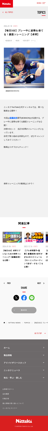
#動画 (17, 40)
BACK (24, 310)
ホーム (7, 348)
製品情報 (8, 355)
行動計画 (6, 398)
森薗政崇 (13, 118)
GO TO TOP (38, 333)
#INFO (15, 26)
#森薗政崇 (8, 40)
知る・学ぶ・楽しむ (13, 378)
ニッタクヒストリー (10, 408)
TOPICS (27, 323)
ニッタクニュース (12, 370)
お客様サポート (8, 389)
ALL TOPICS (9, 12)
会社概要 (6, 394)
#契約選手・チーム (29, 40)
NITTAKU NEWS (14, 323)
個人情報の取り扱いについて (13, 403)
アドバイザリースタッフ (15, 363)
